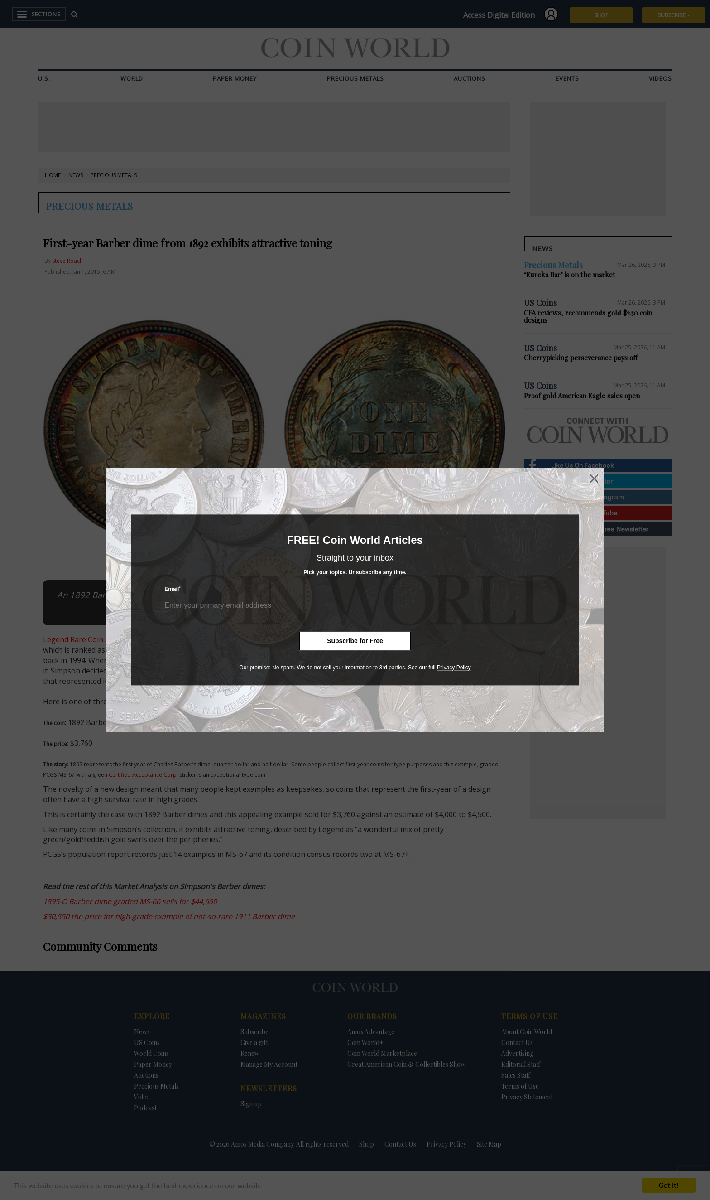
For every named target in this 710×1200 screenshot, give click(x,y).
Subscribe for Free (355, 640)
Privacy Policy (454, 667)
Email (172, 589)
